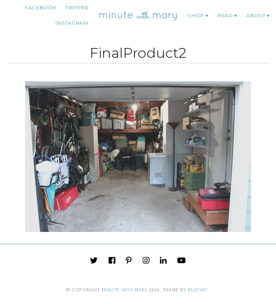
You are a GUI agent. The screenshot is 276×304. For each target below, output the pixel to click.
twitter (77, 7)
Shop (195, 15)
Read (225, 15)
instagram (72, 23)
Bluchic (198, 290)
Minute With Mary (125, 290)
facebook (40, 7)
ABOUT (255, 15)
